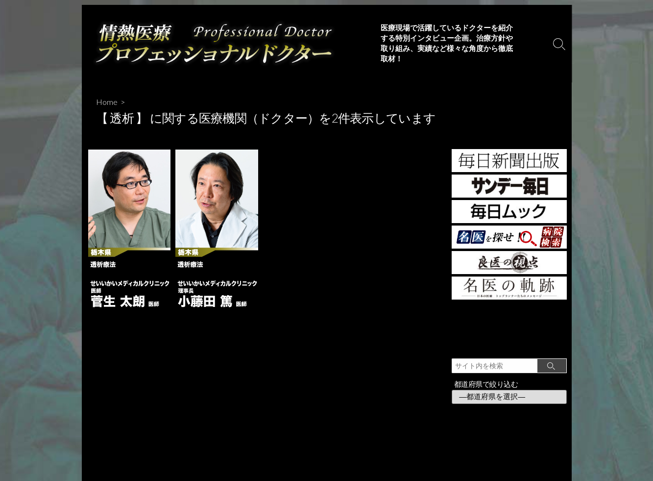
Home (107, 101)
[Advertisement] (509, 327)
